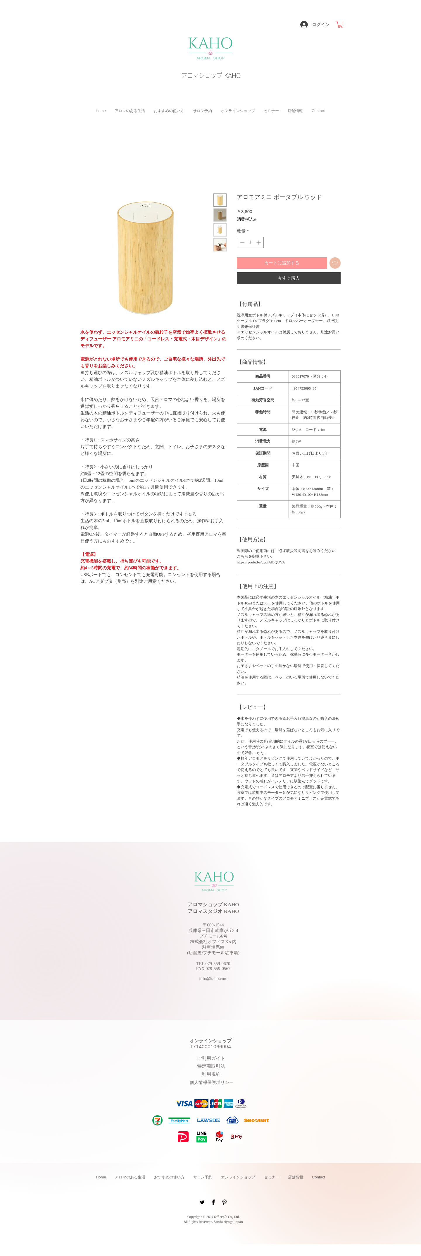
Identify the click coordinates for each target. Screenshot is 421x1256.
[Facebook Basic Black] (213, 1202)
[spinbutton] (250, 242)
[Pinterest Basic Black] (224, 1202)
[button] (340, 24)
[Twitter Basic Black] (202, 1202)
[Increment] (259, 242)
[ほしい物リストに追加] (335, 263)
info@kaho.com (213, 978)
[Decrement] (242, 242)
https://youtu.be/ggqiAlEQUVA (261, 562)
